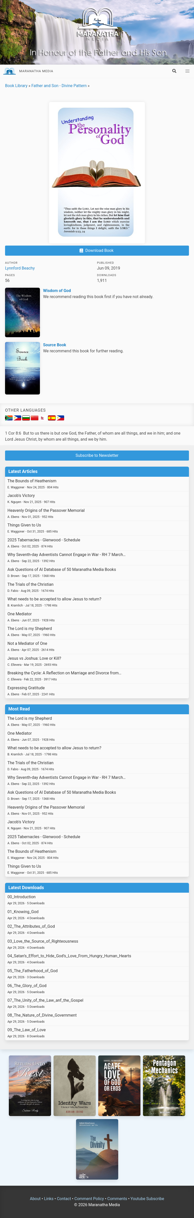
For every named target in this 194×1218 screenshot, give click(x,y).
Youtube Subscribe (147, 1198)
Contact (64, 1198)
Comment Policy (89, 1198)
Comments (117, 1198)
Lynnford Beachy (20, 268)
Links (49, 1198)
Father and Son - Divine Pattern (59, 85)
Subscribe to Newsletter (97, 455)
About (35, 1198)
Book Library (16, 85)
